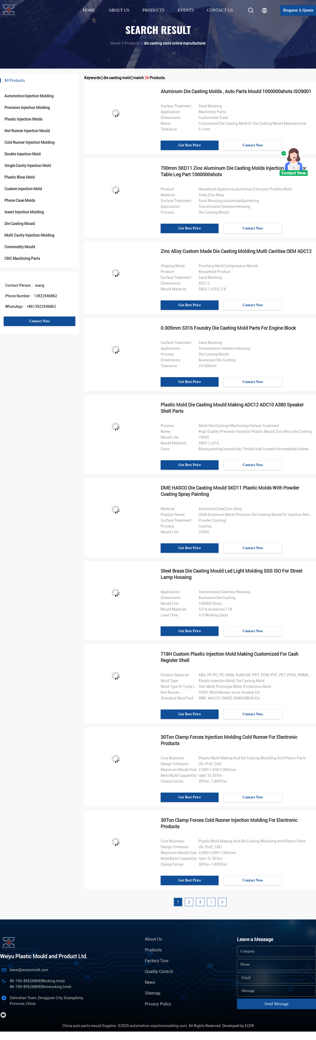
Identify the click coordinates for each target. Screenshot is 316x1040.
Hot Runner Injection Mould (27, 131)
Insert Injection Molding (24, 212)
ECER (249, 1026)
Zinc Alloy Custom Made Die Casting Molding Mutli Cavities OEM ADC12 (236, 251)
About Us (153, 939)
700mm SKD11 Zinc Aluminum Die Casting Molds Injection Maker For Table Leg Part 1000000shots (233, 171)
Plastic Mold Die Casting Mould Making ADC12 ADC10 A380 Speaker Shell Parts (232, 408)
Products (132, 43)
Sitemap (152, 993)
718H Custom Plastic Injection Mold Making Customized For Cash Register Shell (229, 657)
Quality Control (159, 971)
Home (89, 10)
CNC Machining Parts (22, 258)
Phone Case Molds (19, 200)
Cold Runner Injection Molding (29, 142)
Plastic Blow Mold (19, 177)
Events (186, 10)
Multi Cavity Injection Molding (29, 235)
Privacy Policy (158, 1004)
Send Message (276, 1003)
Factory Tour (157, 960)
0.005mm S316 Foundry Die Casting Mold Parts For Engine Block (228, 328)
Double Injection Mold (22, 154)
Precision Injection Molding (27, 108)
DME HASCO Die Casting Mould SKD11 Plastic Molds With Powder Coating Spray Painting (230, 491)
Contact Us (220, 10)
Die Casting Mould (19, 224)
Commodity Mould (19, 247)
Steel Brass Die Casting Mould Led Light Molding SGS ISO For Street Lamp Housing (231, 574)
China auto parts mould (81, 1026)
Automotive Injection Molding (28, 96)
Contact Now (39, 321)
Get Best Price (189, 145)
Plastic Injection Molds (23, 119)
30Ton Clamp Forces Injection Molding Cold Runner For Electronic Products (229, 740)
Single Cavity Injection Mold (27, 166)
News (150, 982)
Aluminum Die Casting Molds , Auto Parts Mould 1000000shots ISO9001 (236, 91)
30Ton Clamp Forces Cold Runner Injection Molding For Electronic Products (229, 823)
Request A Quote (298, 10)
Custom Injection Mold (23, 189)
